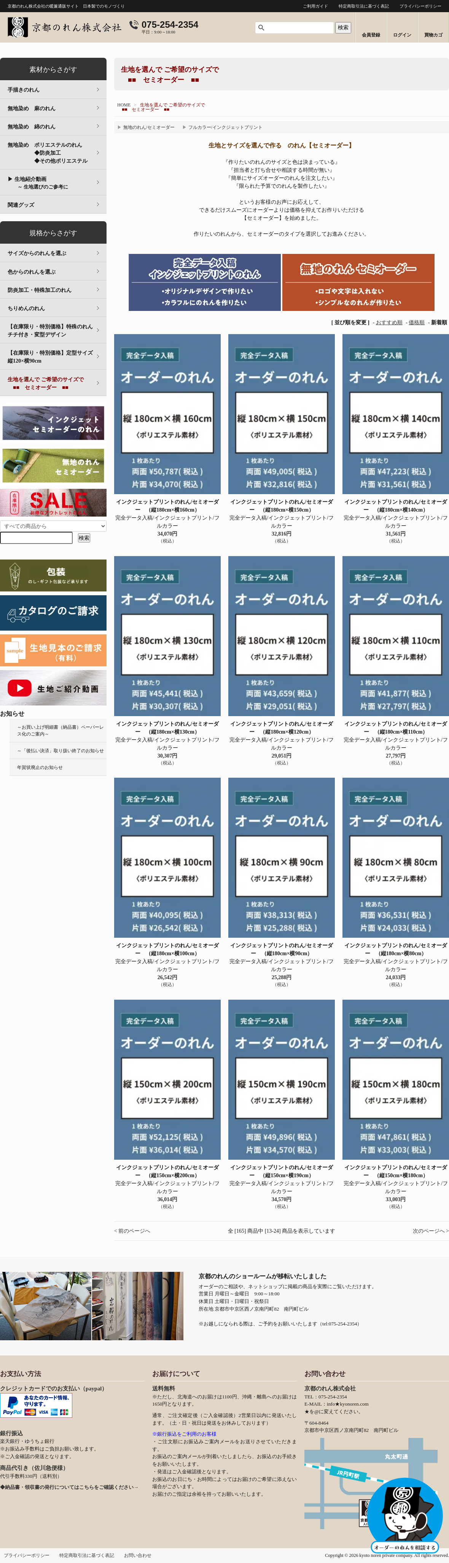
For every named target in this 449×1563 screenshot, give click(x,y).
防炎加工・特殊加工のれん (40, 290)
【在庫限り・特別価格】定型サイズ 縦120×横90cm (55, 357)
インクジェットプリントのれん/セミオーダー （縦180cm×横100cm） (167, 949)
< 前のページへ (132, 1231)
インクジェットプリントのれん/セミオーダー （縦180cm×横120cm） (281, 728)
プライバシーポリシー (420, 6)
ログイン (402, 35)
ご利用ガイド (315, 6)
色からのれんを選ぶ (32, 272)
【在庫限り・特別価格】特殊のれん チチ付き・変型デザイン (55, 331)
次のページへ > (431, 1231)
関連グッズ (21, 205)
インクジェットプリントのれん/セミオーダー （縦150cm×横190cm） (281, 1171)
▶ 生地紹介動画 (38, 183)
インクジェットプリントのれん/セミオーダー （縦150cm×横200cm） (167, 1171)
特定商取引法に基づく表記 (364, 6)
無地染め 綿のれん (32, 127)
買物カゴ (433, 35)
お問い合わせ (137, 1555)
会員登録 (371, 35)
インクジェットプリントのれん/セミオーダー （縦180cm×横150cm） (281, 506)
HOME (124, 105)
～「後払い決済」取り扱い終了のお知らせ (60, 750)
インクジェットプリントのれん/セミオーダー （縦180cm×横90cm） (281, 949)
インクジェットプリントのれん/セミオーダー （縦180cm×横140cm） (395, 506)
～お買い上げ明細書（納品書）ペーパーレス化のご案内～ (60, 730)
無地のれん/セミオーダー (149, 127)
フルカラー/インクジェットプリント (225, 127)
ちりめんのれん (26, 308)
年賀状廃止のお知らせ (40, 767)
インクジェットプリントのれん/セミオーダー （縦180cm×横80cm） (395, 949)
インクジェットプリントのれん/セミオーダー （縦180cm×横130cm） (167, 728)
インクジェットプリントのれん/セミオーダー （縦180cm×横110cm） (395, 728)
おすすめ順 (389, 322)
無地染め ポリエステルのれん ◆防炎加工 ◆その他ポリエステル (57, 153)
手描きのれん (24, 90)
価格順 (417, 322)
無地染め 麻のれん (32, 108)
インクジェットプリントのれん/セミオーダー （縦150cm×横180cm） (395, 1171)
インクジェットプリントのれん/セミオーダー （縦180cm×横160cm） (167, 506)
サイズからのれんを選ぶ (37, 253)
